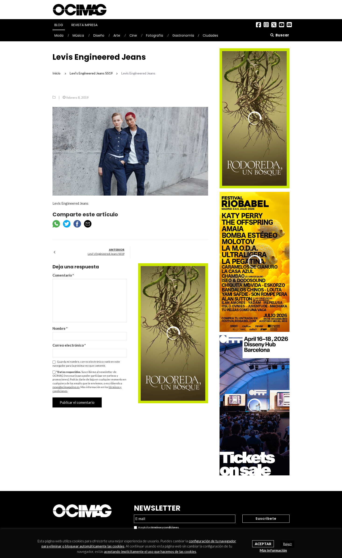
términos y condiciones (164, 527)
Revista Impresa (84, 25)
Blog (58, 25)
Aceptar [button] (263, 544)
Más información (273, 550)
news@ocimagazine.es (66, 387)
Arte (116, 35)
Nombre (60, 328)
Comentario (63, 275)
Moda (58, 35)
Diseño (98, 35)
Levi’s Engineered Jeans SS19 (106, 254)
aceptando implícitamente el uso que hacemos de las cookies (150, 551)
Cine (133, 35)
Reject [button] (287, 544)
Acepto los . (156, 527)
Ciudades (210, 35)
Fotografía (154, 35)
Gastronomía (183, 35)
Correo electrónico (69, 345)
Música (78, 35)
